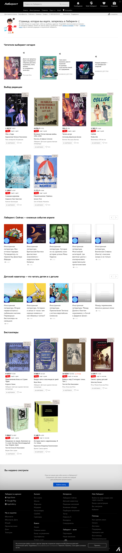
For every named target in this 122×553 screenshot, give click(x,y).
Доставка (95, 526)
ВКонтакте (9, 516)
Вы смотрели (97, 506)
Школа (36, 501)
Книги (25, 10)
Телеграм (8, 532)
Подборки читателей (71, 510)
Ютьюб (7, 523)
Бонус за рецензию (41, 533)
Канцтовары (39, 510)
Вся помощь (97, 535)
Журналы (37, 504)
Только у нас (39, 540)
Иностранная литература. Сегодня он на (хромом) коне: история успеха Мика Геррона (58, 251)
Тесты (65, 514)
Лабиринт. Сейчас (70, 498)
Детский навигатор (70, 501)
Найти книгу (61, 484)
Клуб (59, 10)
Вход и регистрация (100, 503)
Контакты (66, 14)
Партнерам (67, 533)
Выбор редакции (13, 86)
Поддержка (75, 14)
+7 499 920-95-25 (54, 14)
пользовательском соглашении (47, 545)
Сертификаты (22, 14)
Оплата (95, 523)
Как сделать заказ (99, 520)
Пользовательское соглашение (99, 540)
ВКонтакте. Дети (11, 520)
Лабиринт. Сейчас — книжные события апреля (29, 217)
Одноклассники (11, 526)
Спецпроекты (68, 523)
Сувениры (38, 517)
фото (25, 95)
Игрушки (37, 507)
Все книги (38, 498)
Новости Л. (67, 517)
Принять (97, 545)
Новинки (38, 14)
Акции (36, 527)
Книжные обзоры (70, 507)
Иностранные (35, 10)
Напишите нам (98, 532)
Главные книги (39, 530)
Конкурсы (67, 520)
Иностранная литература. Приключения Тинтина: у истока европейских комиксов (59, 310)
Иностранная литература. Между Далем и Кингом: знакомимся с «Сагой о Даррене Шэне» (81, 310)
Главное (45, 10)
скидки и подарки (67, 25)
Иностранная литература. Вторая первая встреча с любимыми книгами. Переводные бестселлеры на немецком (12, 313)
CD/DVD (37, 514)
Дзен (7, 529)
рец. (24, 94)
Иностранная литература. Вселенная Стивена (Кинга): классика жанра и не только (103, 251)
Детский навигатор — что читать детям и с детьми (31, 276)
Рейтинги (31, 14)
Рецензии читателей (71, 504)
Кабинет (95, 509)
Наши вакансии (69, 536)
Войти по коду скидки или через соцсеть (102, 499)
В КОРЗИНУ (10, 143)
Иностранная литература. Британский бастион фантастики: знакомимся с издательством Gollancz (35, 254)
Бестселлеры (11, 332)
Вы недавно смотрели (16, 470)
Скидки (45, 14)
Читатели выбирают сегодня (19, 45)
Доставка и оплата (10, 14)
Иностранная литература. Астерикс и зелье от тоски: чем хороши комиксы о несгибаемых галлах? (36, 310)
